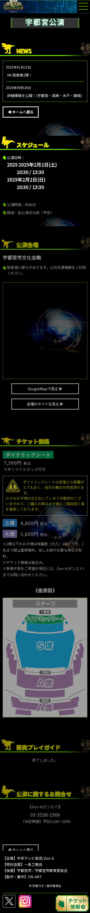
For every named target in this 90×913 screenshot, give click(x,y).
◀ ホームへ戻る (21, 111)
